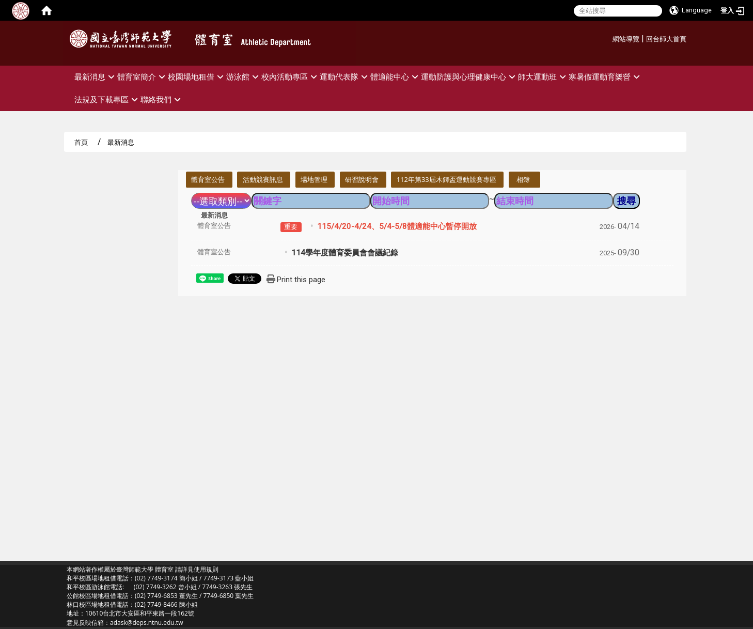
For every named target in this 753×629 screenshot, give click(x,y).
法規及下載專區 (107, 99)
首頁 (81, 142)
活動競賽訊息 (263, 179)
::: (608, 37)
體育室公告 (208, 179)
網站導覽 (626, 39)
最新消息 (95, 76)
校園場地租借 (197, 76)
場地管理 (314, 179)
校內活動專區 (290, 76)
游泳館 (243, 76)
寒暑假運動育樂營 (605, 76)
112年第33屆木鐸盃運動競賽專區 (446, 179)
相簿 (523, 179)
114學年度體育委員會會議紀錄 (344, 252)
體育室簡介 (142, 76)
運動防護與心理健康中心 (469, 76)
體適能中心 (395, 76)
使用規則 (206, 569)
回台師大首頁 (666, 39)
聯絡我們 (161, 99)
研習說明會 (362, 179)
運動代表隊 (345, 76)
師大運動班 (543, 76)
